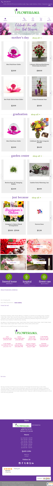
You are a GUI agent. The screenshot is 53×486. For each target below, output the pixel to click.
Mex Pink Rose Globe (13, 64)
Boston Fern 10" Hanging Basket (13, 183)
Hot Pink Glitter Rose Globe (13, 99)
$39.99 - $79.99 (13, 230)
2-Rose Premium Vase (39, 99)
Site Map (32, 485)
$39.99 (39, 106)
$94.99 (39, 147)
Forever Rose (39, 224)
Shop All (36, 38)
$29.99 (13, 71)
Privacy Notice (13, 485)
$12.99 (39, 230)
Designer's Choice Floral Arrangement (13, 224)
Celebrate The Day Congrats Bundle (39, 141)
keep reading (18, 302)
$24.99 (13, 189)
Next (50, 58)
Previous (2, 58)
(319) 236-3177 (7, 1)
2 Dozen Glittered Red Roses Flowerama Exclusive (39, 65)
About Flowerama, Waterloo (9, 290)
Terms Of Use (5, 485)
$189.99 (39, 71)
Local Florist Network (23, 485)
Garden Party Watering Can (39, 182)
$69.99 (39, 189)
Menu (5, 20)
